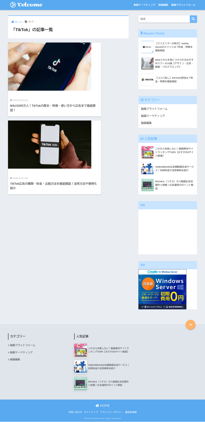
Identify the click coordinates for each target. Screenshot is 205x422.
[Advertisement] (167, 232)
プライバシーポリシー (111, 412)
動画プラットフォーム (183, 5)
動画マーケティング (144, 5)
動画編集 (163, 5)
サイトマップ (91, 412)
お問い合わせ (75, 412)
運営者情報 (131, 412)
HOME (102, 406)
